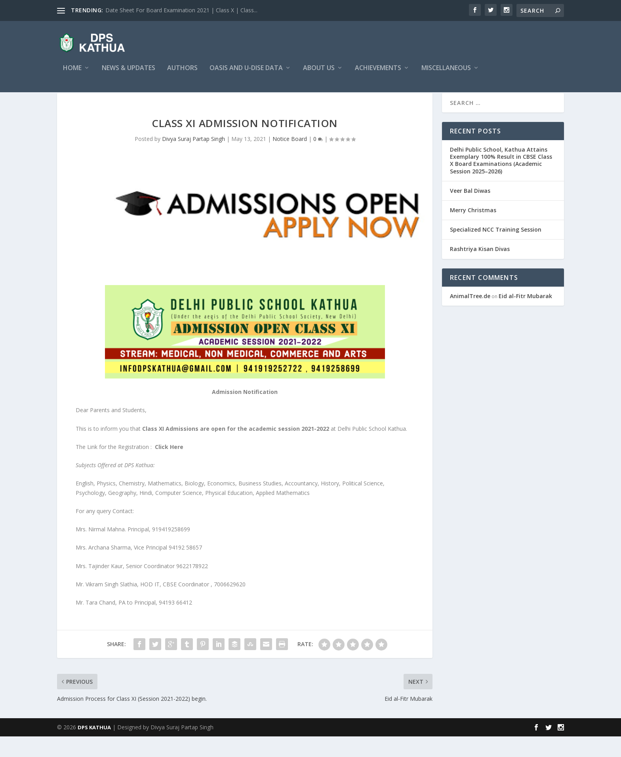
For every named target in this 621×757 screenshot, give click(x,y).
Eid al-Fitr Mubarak (525, 316)
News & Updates (128, 74)
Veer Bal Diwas (470, 211)
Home (72, 74)
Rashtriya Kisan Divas (480, 269)
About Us (319, 74)
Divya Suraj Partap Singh (193, 159)
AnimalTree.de (470, 316)
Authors (182, 74)
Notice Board (289, 159)
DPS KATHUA (94, 747)
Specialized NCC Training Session (495, 250)
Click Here (169, 467)
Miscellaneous (446, 74)
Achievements (378, 74)
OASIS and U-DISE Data (246, 74)
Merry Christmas (473, 230)
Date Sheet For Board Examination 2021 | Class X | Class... (181, 10)
